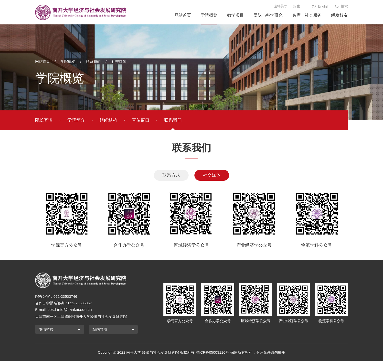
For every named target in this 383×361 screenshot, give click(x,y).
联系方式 (171, 175)
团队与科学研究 (268, 15)
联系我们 (93, 61)
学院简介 (76, 120)
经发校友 (339, 15)
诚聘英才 (280, 6)
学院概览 (209, 15)
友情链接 (46, 329)
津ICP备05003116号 (212, 352)
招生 (296, 6)
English (323, 6)
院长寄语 (44, 120)
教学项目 (235, 15)
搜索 (344, 6)
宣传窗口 (140, 120)
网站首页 (182, 15)
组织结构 (108, 120)
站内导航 (100, 329)
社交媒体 (119, 61)
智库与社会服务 (306, 15)
